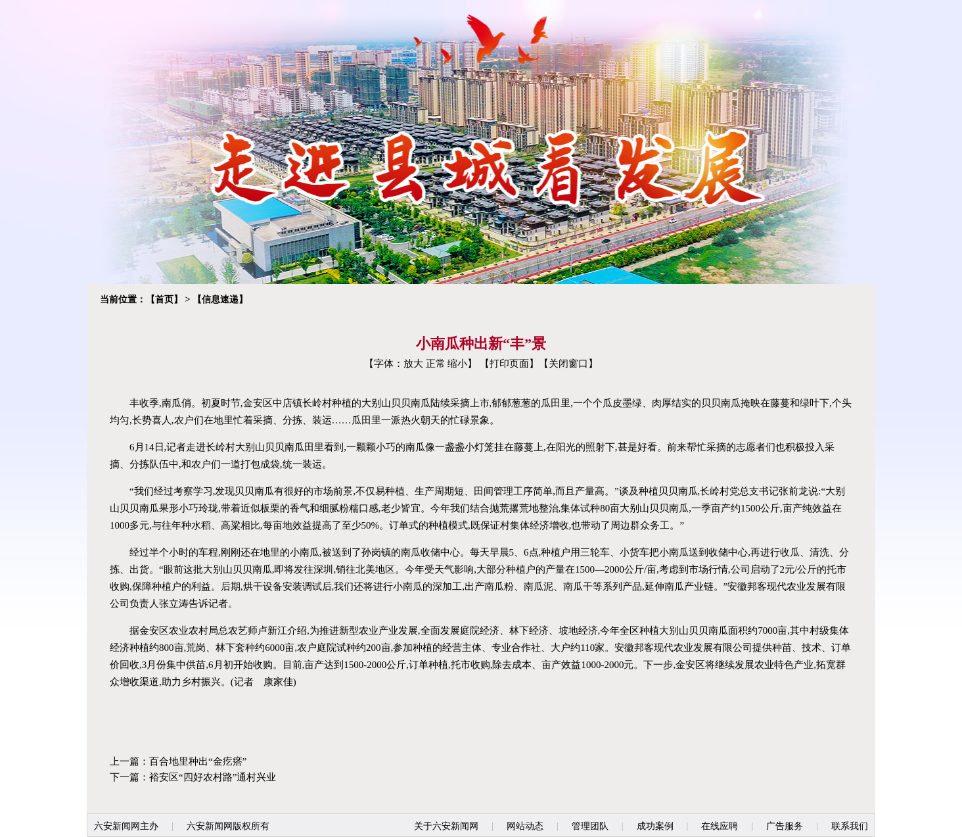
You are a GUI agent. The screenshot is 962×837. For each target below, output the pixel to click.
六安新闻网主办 (126, 826)
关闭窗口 (568, 363)
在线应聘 (719, 826)
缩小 (457, 363)
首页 (164, 299)
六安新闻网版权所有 (228, 826)
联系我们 (849, 826)
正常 (436, 363)
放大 (413, 363)
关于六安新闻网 (446, 826)
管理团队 (590, 826)
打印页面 (509, 363)
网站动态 (525, 826)
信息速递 (220, 299)
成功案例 (655, 826)
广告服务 (784, 826)
